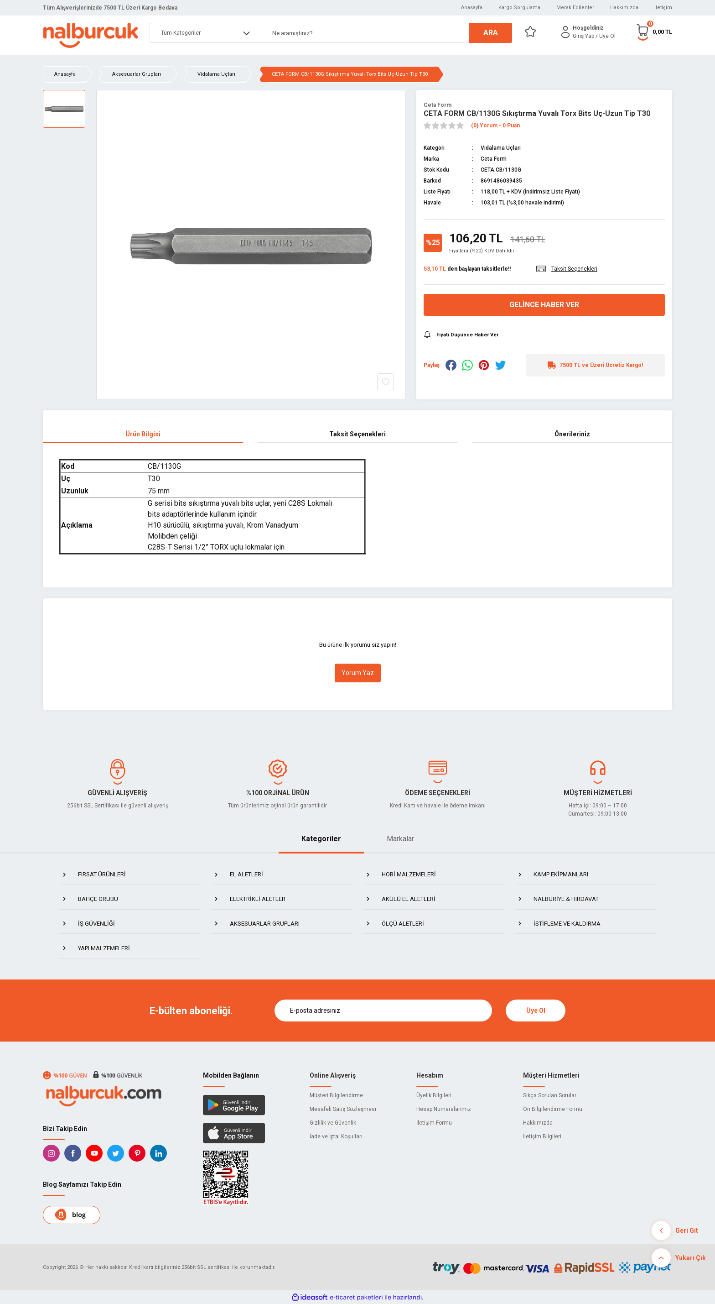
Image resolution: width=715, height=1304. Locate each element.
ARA (490, 32)
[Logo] (90, 35)
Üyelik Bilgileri (433, 1095)
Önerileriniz (572, 434)
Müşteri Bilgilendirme (336, 1095)
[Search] (384, 33)
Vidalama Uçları (501, 148)
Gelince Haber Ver (544, 304)
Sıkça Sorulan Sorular (549, 1095)
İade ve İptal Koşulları (336, 1136)
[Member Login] (565, 32)
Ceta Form (437, 105)
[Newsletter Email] (383, 1010)
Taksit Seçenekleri (357, 434)
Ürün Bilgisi (143, 434)
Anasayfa (471, 7)
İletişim (663, 7)
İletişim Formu (434, 1123)
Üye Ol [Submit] (535, 1010)
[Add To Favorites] (385, 381)
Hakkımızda (624, 7)
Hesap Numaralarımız (443, 1109)
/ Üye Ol (606, 36)
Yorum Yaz (358, 672)
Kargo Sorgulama (519, 7)
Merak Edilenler (575, 7)
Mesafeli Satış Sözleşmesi (343, 1109)
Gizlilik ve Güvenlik (333, 1123)
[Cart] (654, 32)
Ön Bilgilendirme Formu (552, 1109)
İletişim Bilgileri (542, 1136)
